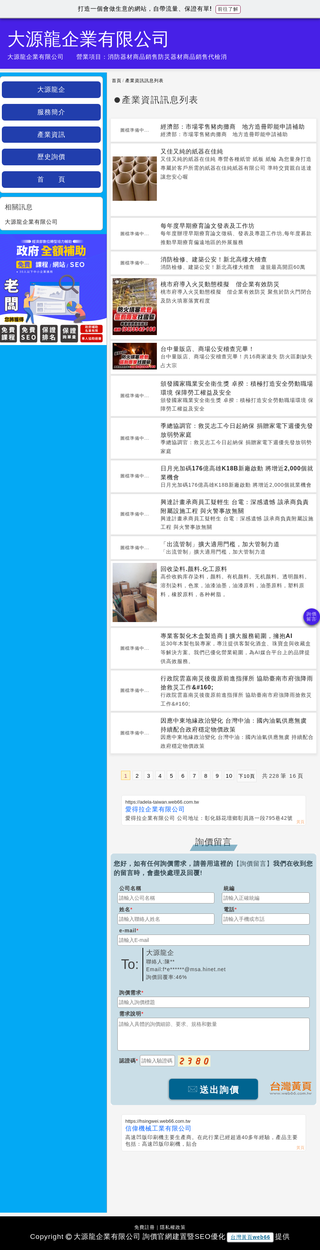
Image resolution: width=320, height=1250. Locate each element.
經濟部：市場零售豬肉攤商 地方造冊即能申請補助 (233, 127)
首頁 (116, 80)
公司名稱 (130, 888)
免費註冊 (144, 1227)
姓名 (124, 909)
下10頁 (246, 776)
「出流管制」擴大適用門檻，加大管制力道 (220, 544)
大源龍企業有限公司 (31, 222)
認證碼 (127, 1061)
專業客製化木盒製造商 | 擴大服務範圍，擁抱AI (226, 636)
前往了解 (228, 9)
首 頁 (51, 179)
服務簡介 (51, 112)
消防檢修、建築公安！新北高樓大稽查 (214, 259)
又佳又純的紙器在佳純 (192, 151)
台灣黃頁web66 (250, 1237)
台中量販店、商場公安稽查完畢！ (208, 349)
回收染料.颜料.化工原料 (194, 569)
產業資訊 (51, 134)
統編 (229, 888)
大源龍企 (51, 89)
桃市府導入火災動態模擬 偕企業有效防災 (220, 284)
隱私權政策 (173, 1227)
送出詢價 (213, 1090)
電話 (229, 909)
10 (229, 776)
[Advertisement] (213, 1177)
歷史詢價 (51, 157)
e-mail (127, 930)
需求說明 (130, 1014)
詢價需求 (130, 993)
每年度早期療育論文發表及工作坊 (208, 226)
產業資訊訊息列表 (144, 80)
